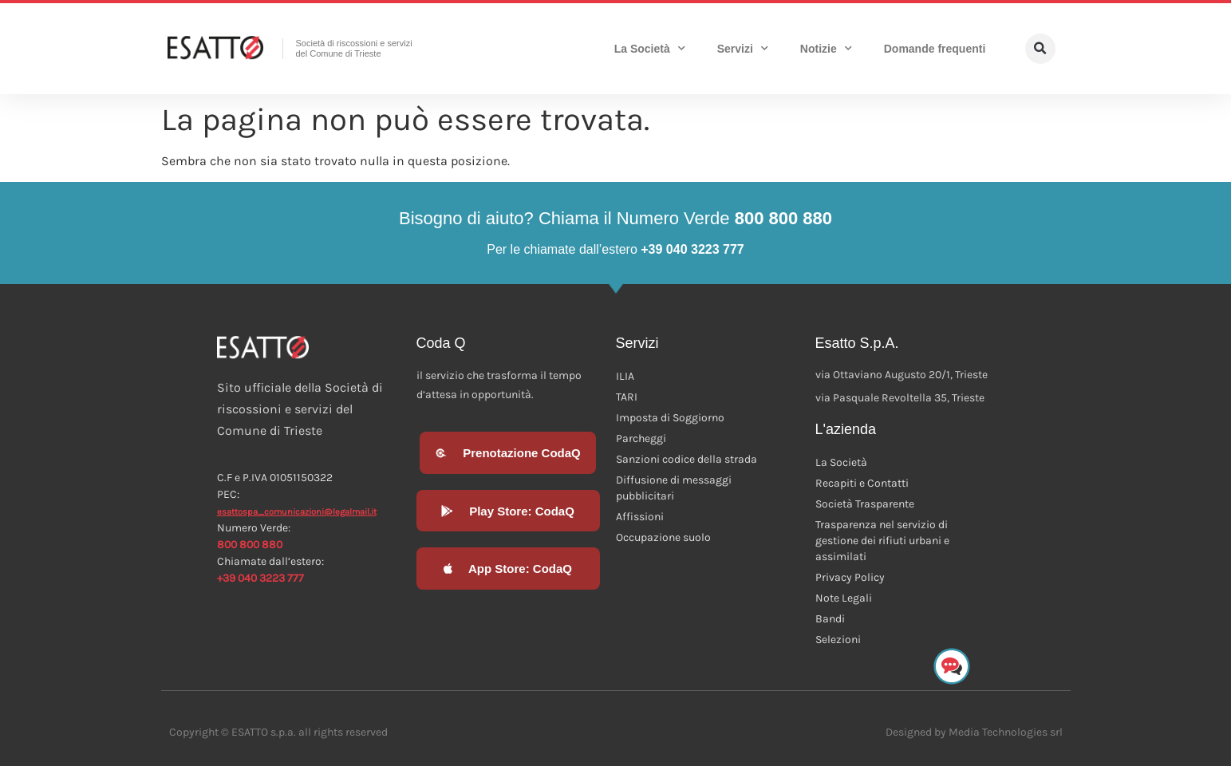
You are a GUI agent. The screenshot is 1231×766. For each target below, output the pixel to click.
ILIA (625, 376)
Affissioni (640, 516)
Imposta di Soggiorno (670, 417)
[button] (1040, 49)
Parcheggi (641, 438)
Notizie (826, 49)
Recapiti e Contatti (862, 483)
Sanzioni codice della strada (686, 459)
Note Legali (843, 598)
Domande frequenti (935, 48)
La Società (649, 49)
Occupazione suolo (663, 537)
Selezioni (838, 639)
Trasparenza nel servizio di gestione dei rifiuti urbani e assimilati (882, 540)
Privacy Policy (850, 577)
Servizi (742, 49)
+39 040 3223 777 (260, 578)
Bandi (830, 619)
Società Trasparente (864, 504)
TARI (626, 397)
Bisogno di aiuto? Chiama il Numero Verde (615, 218)
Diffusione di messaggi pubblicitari (674, 488)
